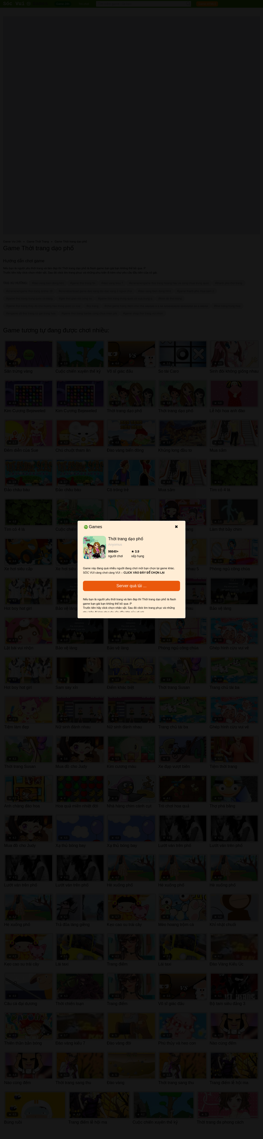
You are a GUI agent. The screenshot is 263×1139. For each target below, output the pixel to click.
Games (93, 527)
